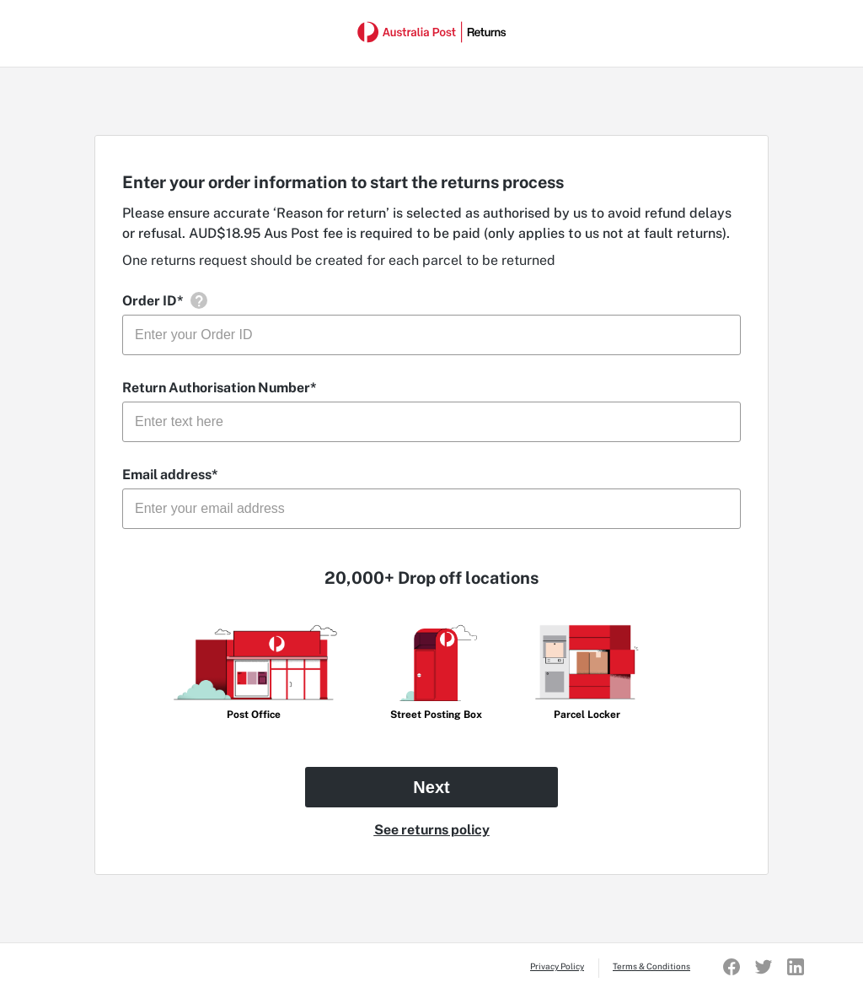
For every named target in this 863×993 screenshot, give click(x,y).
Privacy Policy (557, 966)
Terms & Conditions (651, 966)
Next (431, 787)
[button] (198, 300)
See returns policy (432, 830)
